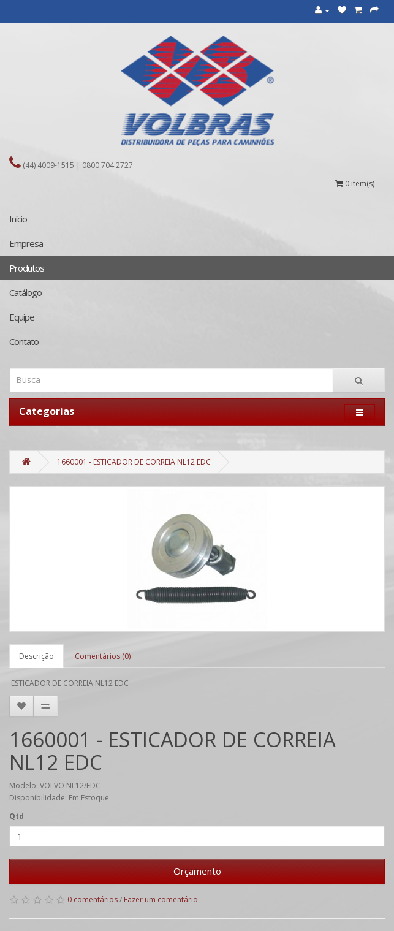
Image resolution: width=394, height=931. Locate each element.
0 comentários (92, 899)
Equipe (21, 317)
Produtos (26, 268)
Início (18, 219)
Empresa (26, 243)
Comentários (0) (103, 656)
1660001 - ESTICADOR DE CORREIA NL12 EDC (134, 462)
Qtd (16, 816)
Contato (24, 341)
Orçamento (197, 871)
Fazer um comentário (161, 899)
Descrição (36, 656)
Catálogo (25, 292)
